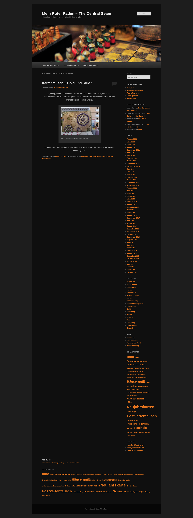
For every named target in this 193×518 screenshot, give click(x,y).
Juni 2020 (130, 169)
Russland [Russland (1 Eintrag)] (130, 428)
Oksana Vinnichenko (90, 65)
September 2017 (133, 218)
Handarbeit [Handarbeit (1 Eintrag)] (130, 377)
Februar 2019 (132, 202)
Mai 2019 (130, 193)
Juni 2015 (130, 264)
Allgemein (131, 282)
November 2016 (133, 232)
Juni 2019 (130, 191)
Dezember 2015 (133, 256)
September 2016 (133, 237)
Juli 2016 (130, 242)
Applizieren (131, 287)
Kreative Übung (133, 295)
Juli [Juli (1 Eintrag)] (128, 386)
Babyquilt (130, 88)
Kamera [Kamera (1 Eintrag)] (129, 389)
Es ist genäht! (132, 96)
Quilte (129, 309)
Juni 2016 (130, 245)
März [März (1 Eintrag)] (135, 395)
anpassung (131, 98)
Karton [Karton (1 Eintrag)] (134, 389)
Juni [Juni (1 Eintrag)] (131, 386)
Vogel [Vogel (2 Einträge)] (141, 432)
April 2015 (131, 270)
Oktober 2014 (132, 272)
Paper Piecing (132, 301)
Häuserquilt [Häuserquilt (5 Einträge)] (136, 381)
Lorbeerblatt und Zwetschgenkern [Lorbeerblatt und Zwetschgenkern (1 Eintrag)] (138, 392)
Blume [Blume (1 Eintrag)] (145, 361)
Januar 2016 (132, 253)
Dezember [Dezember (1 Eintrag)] (136, 365)
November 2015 (133, 259)
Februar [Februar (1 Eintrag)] (141, 368)
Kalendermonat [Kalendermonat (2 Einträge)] (140, 386)
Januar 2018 (132, 215)
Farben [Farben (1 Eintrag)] (136, 368)
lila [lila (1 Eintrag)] (138, 389)
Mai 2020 (130, 172)
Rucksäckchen (133, 93)
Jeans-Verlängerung (135, 90)
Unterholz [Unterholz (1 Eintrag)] (130, 432)
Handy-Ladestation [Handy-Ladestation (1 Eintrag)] (140, 377)
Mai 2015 (130, 267)
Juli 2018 (130, 210)
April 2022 (131, 145)
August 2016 (132, 240)
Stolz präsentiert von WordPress (96, 509)
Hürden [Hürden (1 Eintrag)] (147, 382)
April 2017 (131, 223)
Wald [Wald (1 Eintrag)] (128, 435)
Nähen (57, 156)
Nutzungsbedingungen (60, 463)
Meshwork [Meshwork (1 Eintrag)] (130, 395)
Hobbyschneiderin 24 (71, 65)
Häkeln (129, 290)
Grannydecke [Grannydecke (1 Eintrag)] (142, 374)
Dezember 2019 (133, 183)
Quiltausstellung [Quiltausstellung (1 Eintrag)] (132, 420)
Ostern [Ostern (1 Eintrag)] (129, 411)
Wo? (140, 130)
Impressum (46, 463)
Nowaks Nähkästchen (51, 65)
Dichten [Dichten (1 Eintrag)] (142, 365)
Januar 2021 (132, 161)
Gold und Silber (95, 156)
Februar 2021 (132, 158)
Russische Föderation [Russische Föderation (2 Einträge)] (138, 424)
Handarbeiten (132, 293)
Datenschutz (74, 463)
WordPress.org (133, 346)
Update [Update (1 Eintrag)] (136, 432)
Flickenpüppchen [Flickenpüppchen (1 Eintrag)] (132, 371)
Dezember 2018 (133, 207)
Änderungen (132, 284)
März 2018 (131, 213)
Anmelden (131, 337)
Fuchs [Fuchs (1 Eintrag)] (141, 371)
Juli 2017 (130, 221)
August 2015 (132, 261)
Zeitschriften (132, 325)
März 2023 (131, 142)
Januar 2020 (132, 180)
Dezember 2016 (133, 229)
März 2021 (131, 155)
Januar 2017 (132, 226)
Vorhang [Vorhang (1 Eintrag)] (147, 432)
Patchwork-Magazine (135, 303)
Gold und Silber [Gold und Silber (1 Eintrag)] (132, 374)
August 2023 (132, 139)
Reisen (129, 314)
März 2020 (131, 174)
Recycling (131, 312)
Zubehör (130, 328)
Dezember (85, 156)
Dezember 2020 (133, 164)
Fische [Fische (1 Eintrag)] (147, 368)
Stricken (130, 317)
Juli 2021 (130, 153)
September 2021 (133, 150)
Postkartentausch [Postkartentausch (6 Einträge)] (142, 416)
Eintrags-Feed (132, 340)
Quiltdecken (131, 306)
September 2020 (133, 166)
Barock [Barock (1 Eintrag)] (136, 357)
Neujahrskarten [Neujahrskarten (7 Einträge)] (140, 407)
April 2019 (131, 196)
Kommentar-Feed (134, 343)
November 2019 (133, 185)
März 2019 (131, 199)
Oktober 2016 (132, 234)
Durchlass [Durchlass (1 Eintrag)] (130, 368)
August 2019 (132, 188)
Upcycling (131, 323)
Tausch (63, 156)
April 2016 (131, 248)
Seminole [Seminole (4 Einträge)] (140, 427)
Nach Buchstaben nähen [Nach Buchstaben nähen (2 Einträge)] (87, 486)
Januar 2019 (132, 204)
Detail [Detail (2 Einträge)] (130, 364)
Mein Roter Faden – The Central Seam (76, 13)
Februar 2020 (132, 177)
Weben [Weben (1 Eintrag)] (133, 435)
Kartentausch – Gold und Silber (67, 83)
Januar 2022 (132, 147)
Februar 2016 (132, 251)
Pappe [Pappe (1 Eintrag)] (134, 411)
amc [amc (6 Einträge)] (130, 357)
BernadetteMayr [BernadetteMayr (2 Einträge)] (135, 361)
